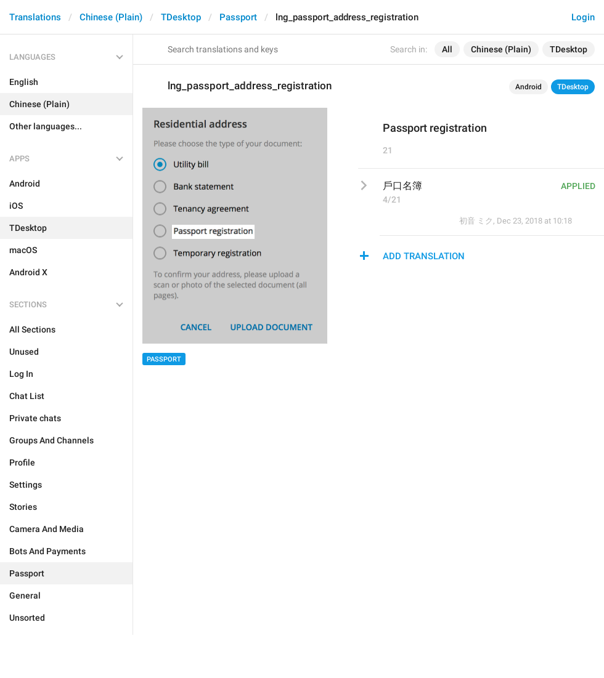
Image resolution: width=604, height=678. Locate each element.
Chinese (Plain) (111, 17)
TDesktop (181, 17)
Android (528, 87)
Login (583, 17)
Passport (238, 17)
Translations (35, 17)
